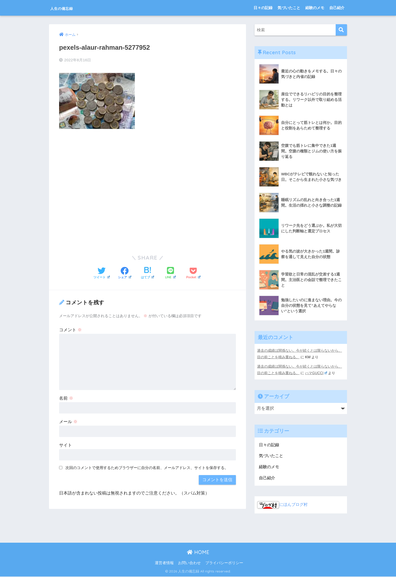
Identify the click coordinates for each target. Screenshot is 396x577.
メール (68, 421)
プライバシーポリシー (224, 563)
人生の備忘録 (68, 7)
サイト (65, 445)
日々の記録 (263, 8)
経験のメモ (314, 8)
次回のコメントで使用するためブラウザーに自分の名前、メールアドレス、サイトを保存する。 (146, 467)
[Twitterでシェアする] (101, 273)
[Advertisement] (147, 188)
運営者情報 (164, 563)
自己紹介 (336, 8)
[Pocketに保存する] (193, 273)
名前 (66, 398)
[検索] (341, 30)
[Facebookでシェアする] (124, 273)
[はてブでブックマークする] (147, 273)
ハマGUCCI (316, 373)
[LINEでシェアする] (170, 273)
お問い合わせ (189, 563)
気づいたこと (289, 8)
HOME (198, 552)
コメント (70, 329)
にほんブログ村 (283, 505)
